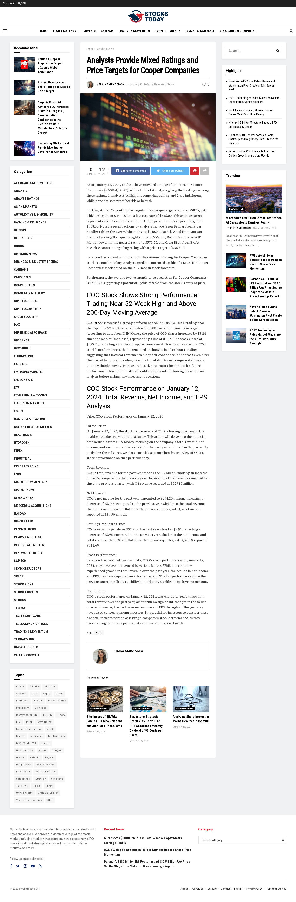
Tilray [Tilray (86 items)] (49, 786)
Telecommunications (31, 623)
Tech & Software (65, 31)
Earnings (89, 31)
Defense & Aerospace (30, 332)
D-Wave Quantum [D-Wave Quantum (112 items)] (27, 715)
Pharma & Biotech (28, 537)
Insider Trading (26, 466)
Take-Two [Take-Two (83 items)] (22, 786)
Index (18, 450)
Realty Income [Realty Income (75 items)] (45, 764)
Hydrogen (21, 442)
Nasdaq (20, 513)
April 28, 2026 (261, 228)
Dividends (21, 340)
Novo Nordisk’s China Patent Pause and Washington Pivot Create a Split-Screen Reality (252, 85)
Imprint (238, 888)
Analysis (107, 31)
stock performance (138, 431)
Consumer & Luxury (29, 293)
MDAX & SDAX (23, 498)
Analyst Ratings (27, 198)
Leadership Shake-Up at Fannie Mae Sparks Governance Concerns (53, 147)
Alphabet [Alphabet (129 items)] (50, 686)
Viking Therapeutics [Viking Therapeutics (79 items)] (29, 800)
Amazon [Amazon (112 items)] (21, 693)
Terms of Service (276, 888)
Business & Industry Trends (36, 261)
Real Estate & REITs (29, 545)
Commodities (24, 285)
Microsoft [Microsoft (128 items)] (37, 736)
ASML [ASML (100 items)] (59, 693)
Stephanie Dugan (240, 228)
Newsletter (23, 521)
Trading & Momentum (134, 31)
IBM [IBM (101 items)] (18, 722)
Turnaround (24, 639)
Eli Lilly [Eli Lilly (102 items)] (47, 715)
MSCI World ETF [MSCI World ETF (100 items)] (26, 743)
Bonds (19, 246)
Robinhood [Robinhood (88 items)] (23, 771)
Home (44, 31)
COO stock (95, 322)
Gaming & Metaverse (30, 419)
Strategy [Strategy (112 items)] (40, 779)
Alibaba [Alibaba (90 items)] (34, 686)
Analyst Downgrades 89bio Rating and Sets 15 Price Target (54, 87)
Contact (225, 888)
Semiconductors (27, 568)
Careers (212, 888)
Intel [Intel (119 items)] (29, 722)
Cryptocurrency (167, 31)
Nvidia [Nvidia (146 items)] (42, 750)
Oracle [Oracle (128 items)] (20, 757)
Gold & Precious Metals (33, 427)
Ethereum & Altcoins (30, 395)
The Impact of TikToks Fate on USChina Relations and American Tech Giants (104, 721)
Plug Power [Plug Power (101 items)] (23, 764)
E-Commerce (24, 356)
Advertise (197, 888)
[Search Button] (278, 51)
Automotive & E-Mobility (33, 214)
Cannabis (21, 269)
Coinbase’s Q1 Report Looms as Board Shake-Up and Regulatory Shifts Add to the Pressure (253, 139)
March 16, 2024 (96, 731)
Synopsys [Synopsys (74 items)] (57, 779)
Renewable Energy (28, 553)
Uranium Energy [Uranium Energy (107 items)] (48, 793)
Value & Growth (26, 655)
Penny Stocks (25, 529)
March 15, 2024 (139, 740)
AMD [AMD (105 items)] (35, 693)
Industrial (22, 458)
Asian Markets (25, 206)
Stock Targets (26, 592)
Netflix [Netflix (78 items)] (45, 743)
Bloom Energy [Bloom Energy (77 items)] (57, 700)
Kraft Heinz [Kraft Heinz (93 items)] (44, 722)
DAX (17, 324)
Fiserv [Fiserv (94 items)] (61, 715)
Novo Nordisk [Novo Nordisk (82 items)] (24, 750)
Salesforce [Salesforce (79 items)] (23, 779)
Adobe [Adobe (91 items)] (20, 686)
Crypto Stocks (26, 301)
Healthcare (23, 434)
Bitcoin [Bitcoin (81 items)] (38, 700)
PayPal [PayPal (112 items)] (49, 757)
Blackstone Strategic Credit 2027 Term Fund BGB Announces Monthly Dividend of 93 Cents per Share (146, 726)
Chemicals (22, 277)
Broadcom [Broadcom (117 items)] (22, 708)
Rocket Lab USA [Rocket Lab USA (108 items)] (45, 771)
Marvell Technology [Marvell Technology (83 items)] (28, 729)
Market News (24, 489)
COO (98, 632)
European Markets (29, 403)
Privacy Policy (254, 888)
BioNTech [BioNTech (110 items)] (22, 700)
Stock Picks (23, 584)
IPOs (17, 474)
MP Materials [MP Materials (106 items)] (56, 736)
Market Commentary (30, 482)
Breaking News (105, 48)
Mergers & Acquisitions (32, 505)
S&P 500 (20, 560)
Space (18, 576)
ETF (16, 387)
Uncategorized (26, 647)
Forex (18, 411)
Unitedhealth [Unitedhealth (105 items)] (24, 793)
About (184, 888)
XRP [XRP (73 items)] (50, 800)
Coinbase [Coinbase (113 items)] (41, 708)
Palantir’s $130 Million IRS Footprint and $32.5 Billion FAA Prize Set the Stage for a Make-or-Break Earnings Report (266, 287)
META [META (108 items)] (50, 729)
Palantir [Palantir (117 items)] (35, 757)
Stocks (20, 600)
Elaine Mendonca (111, 84)
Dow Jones (22, 348)
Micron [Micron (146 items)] (20, 736)
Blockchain (23, 238)
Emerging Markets (28, 372)
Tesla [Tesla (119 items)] (36, 786)
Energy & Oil (23, 379)
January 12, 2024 (140, 84)
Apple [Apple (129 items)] (46, 693)
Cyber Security (26, 316)
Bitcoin (20, 230)
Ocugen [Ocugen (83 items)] (57, 750)
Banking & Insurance (200, 31)
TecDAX (20, 608)
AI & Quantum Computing (237, 31)
